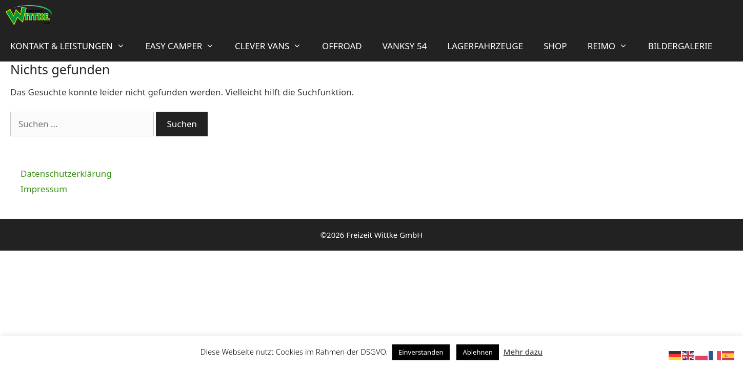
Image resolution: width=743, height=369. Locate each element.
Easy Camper (185, 46)
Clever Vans (273, 46)
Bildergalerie (680, 46)
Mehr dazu (523, 351)
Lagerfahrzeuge (485, 46)
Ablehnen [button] (477, 352)
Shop (555, 46)
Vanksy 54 (405, 46)
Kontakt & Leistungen (72, 46)
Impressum (44, 189)
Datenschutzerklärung (66, 173)
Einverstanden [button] (421, 352)
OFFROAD (342, 46)
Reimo (613, 46)
